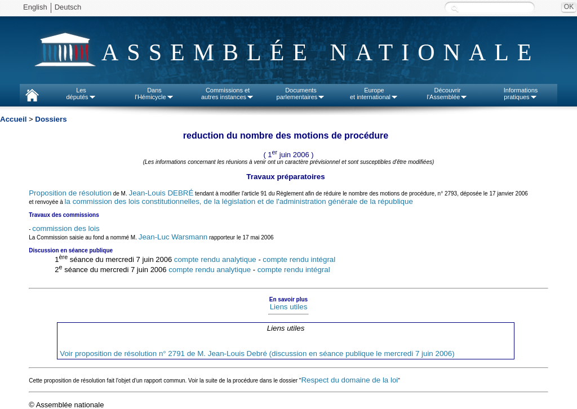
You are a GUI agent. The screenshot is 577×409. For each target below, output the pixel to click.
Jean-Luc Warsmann (173, 237)
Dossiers (50, 119)
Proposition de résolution (70, 193)
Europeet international (374, 93)
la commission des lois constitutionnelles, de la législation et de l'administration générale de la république (239, 201)
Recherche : (454, 8)
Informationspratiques (521, 93)
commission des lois (65, 228)
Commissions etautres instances (227, 93)
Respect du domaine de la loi (349, 380)
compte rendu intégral (299, 259)
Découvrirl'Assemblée (447, 93)
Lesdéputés (81, 93)
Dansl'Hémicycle (154, 93)
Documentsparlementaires (301, 93)
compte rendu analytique (215, 259)
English (35, 7)
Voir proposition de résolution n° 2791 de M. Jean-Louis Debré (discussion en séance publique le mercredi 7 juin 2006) (257, 353)
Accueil (13, 119)
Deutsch (68, 7)
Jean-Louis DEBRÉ (160, 193)
